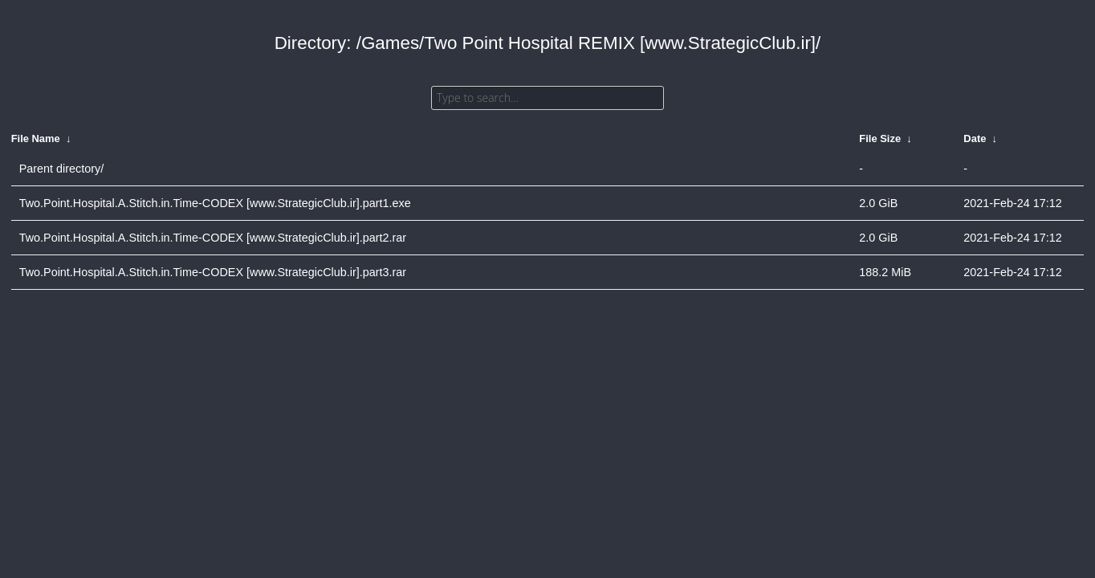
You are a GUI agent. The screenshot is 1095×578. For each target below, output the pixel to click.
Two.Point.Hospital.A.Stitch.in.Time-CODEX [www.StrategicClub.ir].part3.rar (213, 272)
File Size (880, 138)
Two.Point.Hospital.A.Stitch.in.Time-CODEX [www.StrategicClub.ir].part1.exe (215, 203)
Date (974, 138)
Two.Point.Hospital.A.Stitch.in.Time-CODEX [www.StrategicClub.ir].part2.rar (213, 237)
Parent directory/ (61, 168)
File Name (35, 138)
